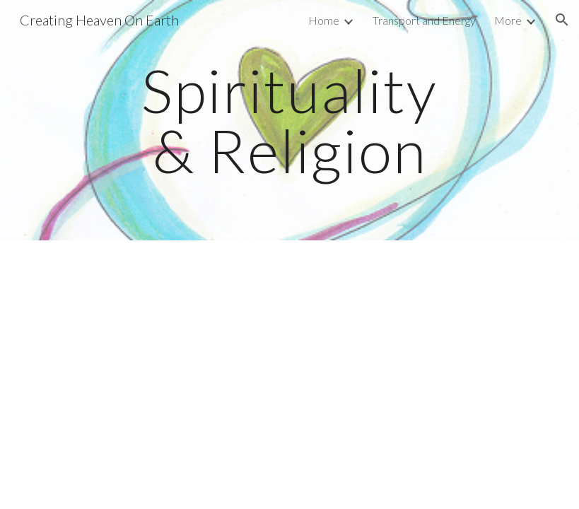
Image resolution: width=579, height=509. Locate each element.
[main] (290, 120)
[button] (562, 20)
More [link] (508, 20)
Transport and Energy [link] (424, 20)
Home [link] (323, 20)
